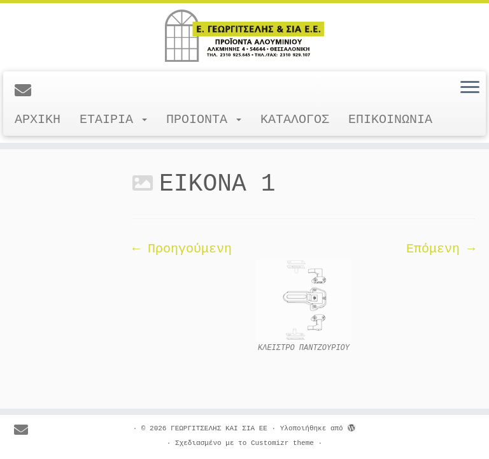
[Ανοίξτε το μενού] (469, 88)
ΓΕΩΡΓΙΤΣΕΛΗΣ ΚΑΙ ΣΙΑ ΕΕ (219, 428)
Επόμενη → (440, 249)
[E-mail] (27, 91)
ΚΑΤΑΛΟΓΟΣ (294, 119)
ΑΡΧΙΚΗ (37, 119)
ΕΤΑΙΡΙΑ (113, 119)
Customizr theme (282, 443)
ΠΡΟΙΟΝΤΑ (203, 119)
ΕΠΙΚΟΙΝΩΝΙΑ (390, 119)
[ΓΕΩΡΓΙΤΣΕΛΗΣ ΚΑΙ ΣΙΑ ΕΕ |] (244, 36)
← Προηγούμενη (182, 249)
